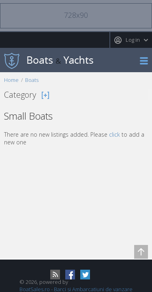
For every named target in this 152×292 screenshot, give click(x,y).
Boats (32, 80)
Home (11, 80)
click (114, 134)
